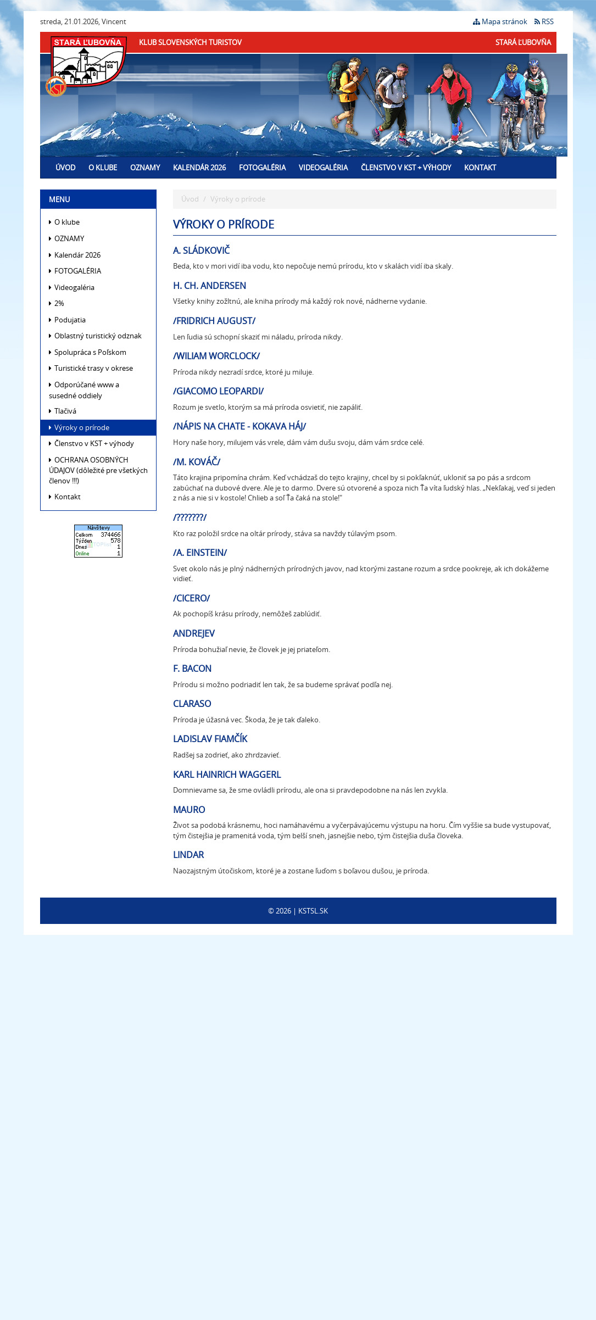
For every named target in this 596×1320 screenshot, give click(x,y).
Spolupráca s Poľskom (87, 352)
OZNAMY (145, 167)
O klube (102, 167)
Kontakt (480, 167)
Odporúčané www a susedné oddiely (84, 390)
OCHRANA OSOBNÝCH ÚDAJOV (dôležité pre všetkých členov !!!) (98, 470)
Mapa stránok (500, 21)
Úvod (65, 167)
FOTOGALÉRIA (262, 167)
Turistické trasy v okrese (91, 368)
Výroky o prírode (79, 427)
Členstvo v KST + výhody (406, 167)
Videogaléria (323, 167)
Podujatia (67, 320)
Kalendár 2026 (199, 167)
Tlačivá (62, 411)
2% (56, 303)
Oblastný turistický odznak (95, 336)
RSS (544, 21)
